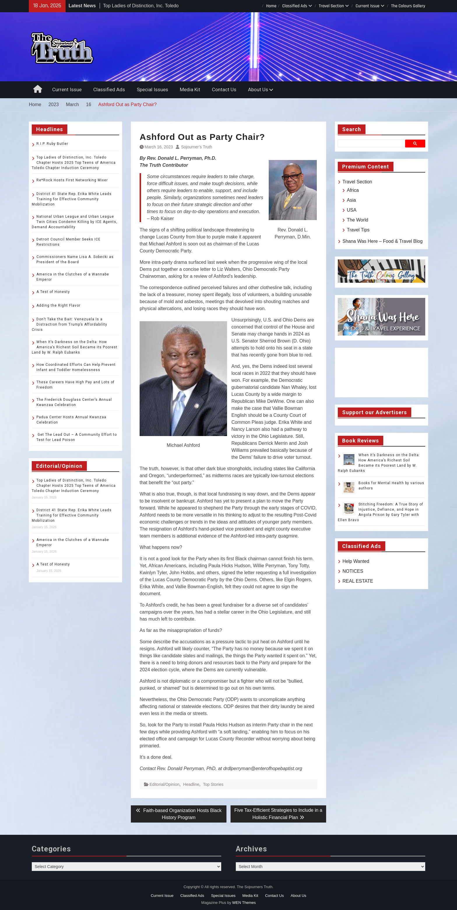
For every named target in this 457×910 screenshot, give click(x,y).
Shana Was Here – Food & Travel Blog (382, 241)
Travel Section (331, 6)
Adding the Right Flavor (58, 305)
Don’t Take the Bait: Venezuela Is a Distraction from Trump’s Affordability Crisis (69, 324)
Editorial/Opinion (165, 784)
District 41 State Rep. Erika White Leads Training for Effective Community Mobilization (72, 199)
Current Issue (367, 6)
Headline (191, 784)
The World (357, 219)
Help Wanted (355, 561)
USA (351, 210)
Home (271, 6)
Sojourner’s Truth (196, 147)
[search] (372, 143)
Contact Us (224, 89)
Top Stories (213, 784)
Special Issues (152, 89)
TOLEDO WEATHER (381, 372)
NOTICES (352, 571)
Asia (351, 200)
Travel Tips (358, 229)
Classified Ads (294, 6)
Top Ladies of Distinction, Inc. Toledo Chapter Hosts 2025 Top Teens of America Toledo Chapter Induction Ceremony (74, 162)
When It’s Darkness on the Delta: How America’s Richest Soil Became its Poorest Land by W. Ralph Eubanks (74, 347)
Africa (353, 190)
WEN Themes (244, 902)
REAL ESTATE (357, 581)
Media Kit (190, 89)
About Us (258, 89)
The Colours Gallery (408, 6)
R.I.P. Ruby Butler (52, 144)
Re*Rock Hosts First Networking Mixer (72, 180)
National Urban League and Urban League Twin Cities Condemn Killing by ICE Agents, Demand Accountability (74, 222)
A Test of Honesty (53, 292)
